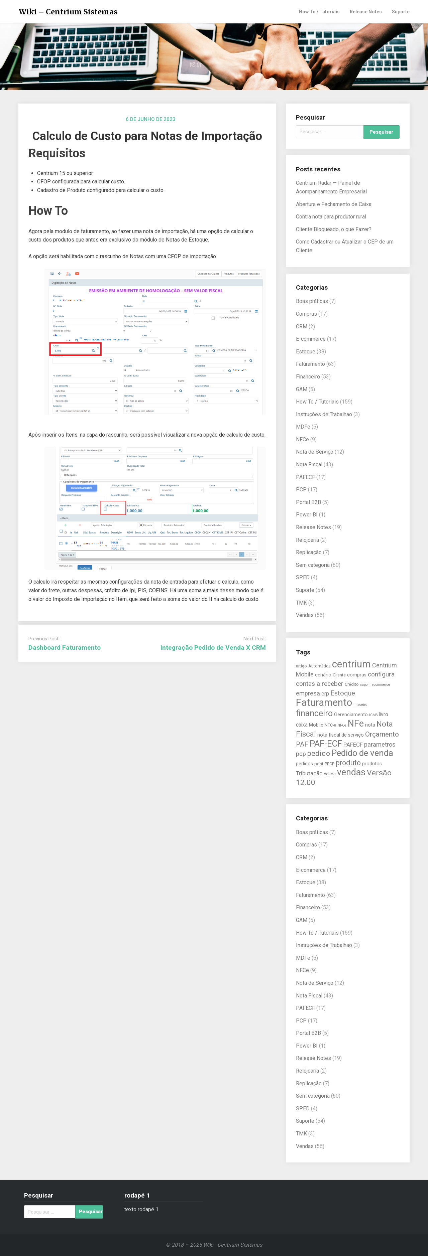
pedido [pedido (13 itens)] (318, 753)
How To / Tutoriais (319, 11)
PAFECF (305, 477)
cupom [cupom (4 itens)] (365, 684)
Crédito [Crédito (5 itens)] (352, 684)
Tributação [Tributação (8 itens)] (309, 773)
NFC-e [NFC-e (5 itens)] (330, 725)
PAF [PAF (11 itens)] (302, 744)
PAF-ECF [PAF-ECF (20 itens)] (326, 744)
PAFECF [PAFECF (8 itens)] (353, 744)
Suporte (401, 11)
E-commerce (311, 339)
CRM (301, 326)
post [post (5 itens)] (318, 763)
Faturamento (310, 364)
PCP (301, 489)
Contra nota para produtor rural (331, 216)
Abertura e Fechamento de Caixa (333, 204)
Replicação (309, 552)
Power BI (307, 514)
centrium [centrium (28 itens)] (351, 664)
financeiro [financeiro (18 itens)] (314, 713)
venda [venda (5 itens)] (330, 773)
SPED (303, 577)
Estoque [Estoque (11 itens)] (342, 693)
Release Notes (366, 11)
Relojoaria (307, 540)
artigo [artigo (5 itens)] (301, 665)
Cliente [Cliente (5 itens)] (339, 674)
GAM (301, 389)
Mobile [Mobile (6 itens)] (316, 725)
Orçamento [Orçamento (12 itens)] (382, 734)
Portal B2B (308, 502)
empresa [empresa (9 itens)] (308, 693)
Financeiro (308, 376)
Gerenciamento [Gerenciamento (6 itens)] (351, 715)
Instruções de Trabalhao (324, 414)
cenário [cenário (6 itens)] (323, 675)
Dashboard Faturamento (64, 647)
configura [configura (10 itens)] (381, 674)
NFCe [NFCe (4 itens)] (341, 725)
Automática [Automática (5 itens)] (319, 665)
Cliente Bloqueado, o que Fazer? (333, 229)
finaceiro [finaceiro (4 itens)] (360, 704)
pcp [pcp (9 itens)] (301, 753)
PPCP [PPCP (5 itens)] (329, 763)
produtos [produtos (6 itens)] (372, 764)
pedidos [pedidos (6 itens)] (304, 764)
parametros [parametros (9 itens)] (380, 744)
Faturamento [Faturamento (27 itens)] (324, 702)
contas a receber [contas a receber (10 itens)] (319, 683)
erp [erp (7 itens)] (325, 694)
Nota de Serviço (314, 452)
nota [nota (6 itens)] (370, 725)
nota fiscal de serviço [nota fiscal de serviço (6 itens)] (340, 735)
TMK (301, 603)
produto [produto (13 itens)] (348, 763)
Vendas (305, 615)
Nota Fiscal (309, 464)
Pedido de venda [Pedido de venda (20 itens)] (362, 753)
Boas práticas (312, 301)
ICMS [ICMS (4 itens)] (373, 715)
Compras (306, 314)
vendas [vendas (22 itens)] (351, 772)
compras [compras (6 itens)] (356, 675)
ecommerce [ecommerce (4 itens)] (381, 684)
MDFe (303, 427)
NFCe (302, 439)
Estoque (305, 351)
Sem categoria (313, 565)
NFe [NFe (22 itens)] (356, 723)
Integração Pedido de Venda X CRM (213, 647)
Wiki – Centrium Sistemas (68, 11)
